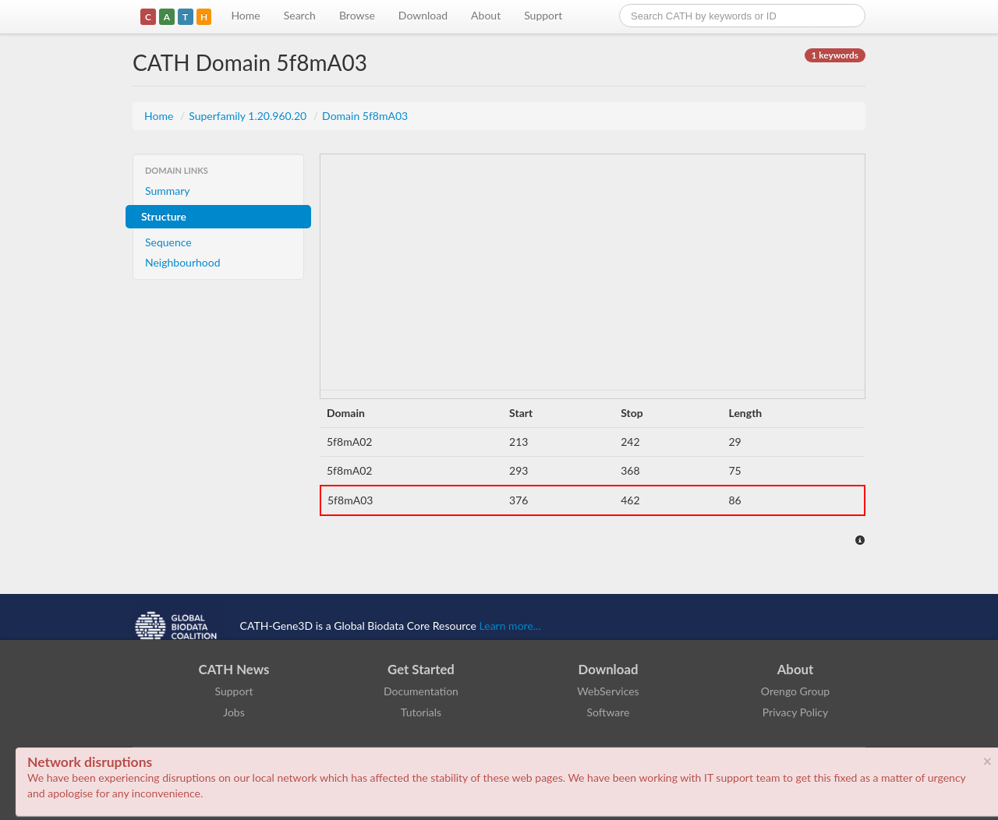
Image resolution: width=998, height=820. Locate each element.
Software (608, 712)
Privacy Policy (795, 712)
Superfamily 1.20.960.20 (249, 115)
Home (245, 15)
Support (543, 15)
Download (423, 15)
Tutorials (421, 712)
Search (300, 15)
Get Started (421, 669)
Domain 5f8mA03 (365, 115)
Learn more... (510, 625)
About (486, 15)
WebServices (608, 691)
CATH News (234, 669)
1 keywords (835, 55)
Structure (163, 216)
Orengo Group (795, 691)
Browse (357, 15)
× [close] (987, 761)
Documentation (421, 691)
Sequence (168, 242)
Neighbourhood (183, 262)
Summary (167, 190)
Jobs (234, 712)
